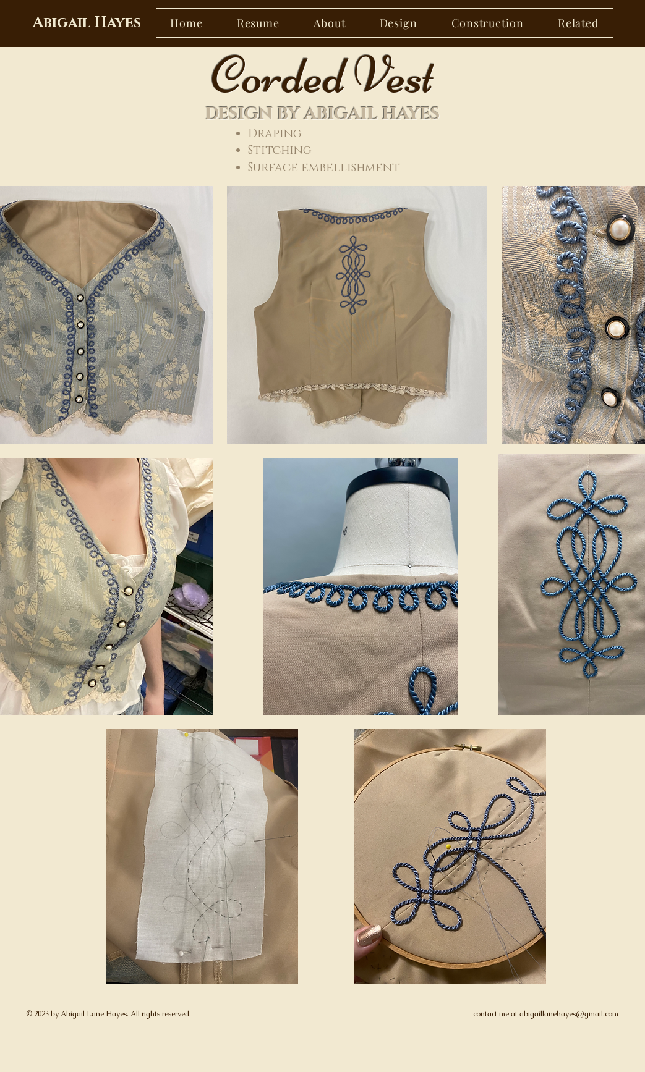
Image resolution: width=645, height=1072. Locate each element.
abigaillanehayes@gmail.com (568, 1014)
